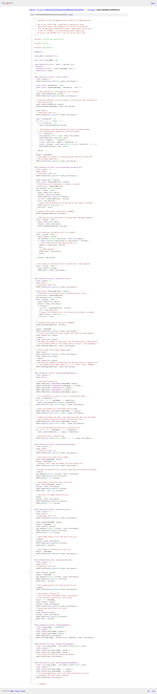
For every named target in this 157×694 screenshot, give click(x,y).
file (70, 14)
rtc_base (91, 9)
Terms (23, 691)
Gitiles (12, 691)
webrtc (32, 9)
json (153, 691)
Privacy (17, 691)
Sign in (153, 3)
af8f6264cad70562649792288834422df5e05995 (64, 9)
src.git (40, 9)
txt (148, 691)
